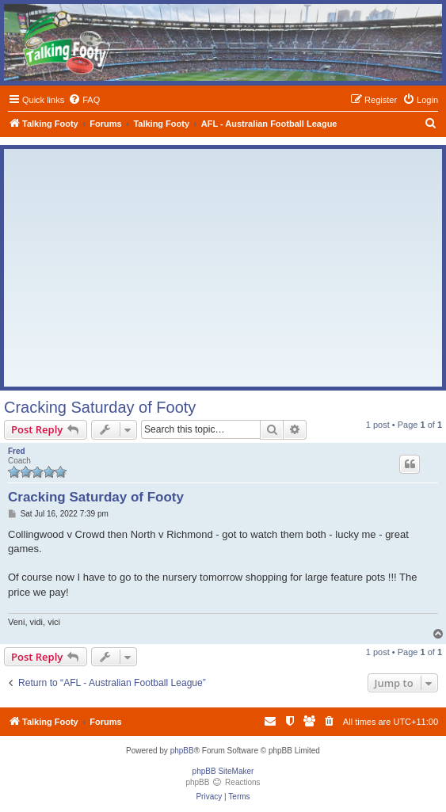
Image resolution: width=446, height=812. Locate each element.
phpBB (182, 750)
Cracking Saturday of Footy (100, 407)
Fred (16, 451)
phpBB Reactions (222, 782)
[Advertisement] (223, 268)
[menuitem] (84, 99)
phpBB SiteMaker (223, 771)
